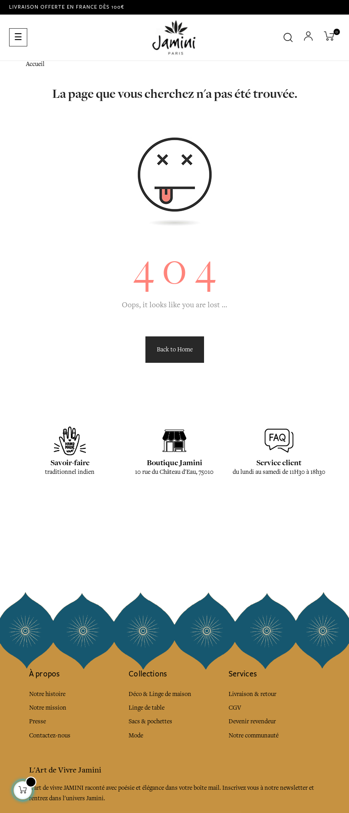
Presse (37, 721)
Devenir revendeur (252, 721)
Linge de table (147, 707)
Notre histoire (47, 694)
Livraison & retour (252, 694)
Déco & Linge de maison (160, 694)
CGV (235, 707)
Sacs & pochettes (150, 721)
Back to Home (175, 349)
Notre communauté (254, 735)
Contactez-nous (49, 735)
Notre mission (47, 707)
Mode (136, 735)
